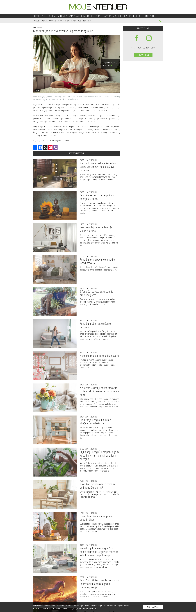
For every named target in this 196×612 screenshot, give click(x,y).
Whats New (64, 20)
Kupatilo (85, 16)
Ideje (131, 16)
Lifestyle (76, 20)
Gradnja (106, 16)
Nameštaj (74, 16)
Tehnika (87, 20)
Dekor (139, 16)
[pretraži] (161, 21)
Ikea (125, 16)
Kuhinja (95, 16)
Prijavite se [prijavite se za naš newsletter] (143, 54)
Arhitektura (48, 16)
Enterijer (62, 16)
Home (37, 16)
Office (52, 20)
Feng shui (149, 16)
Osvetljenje (40, 20)
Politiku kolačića (89, 608)
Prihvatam (153, 607)
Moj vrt (117, 16)
